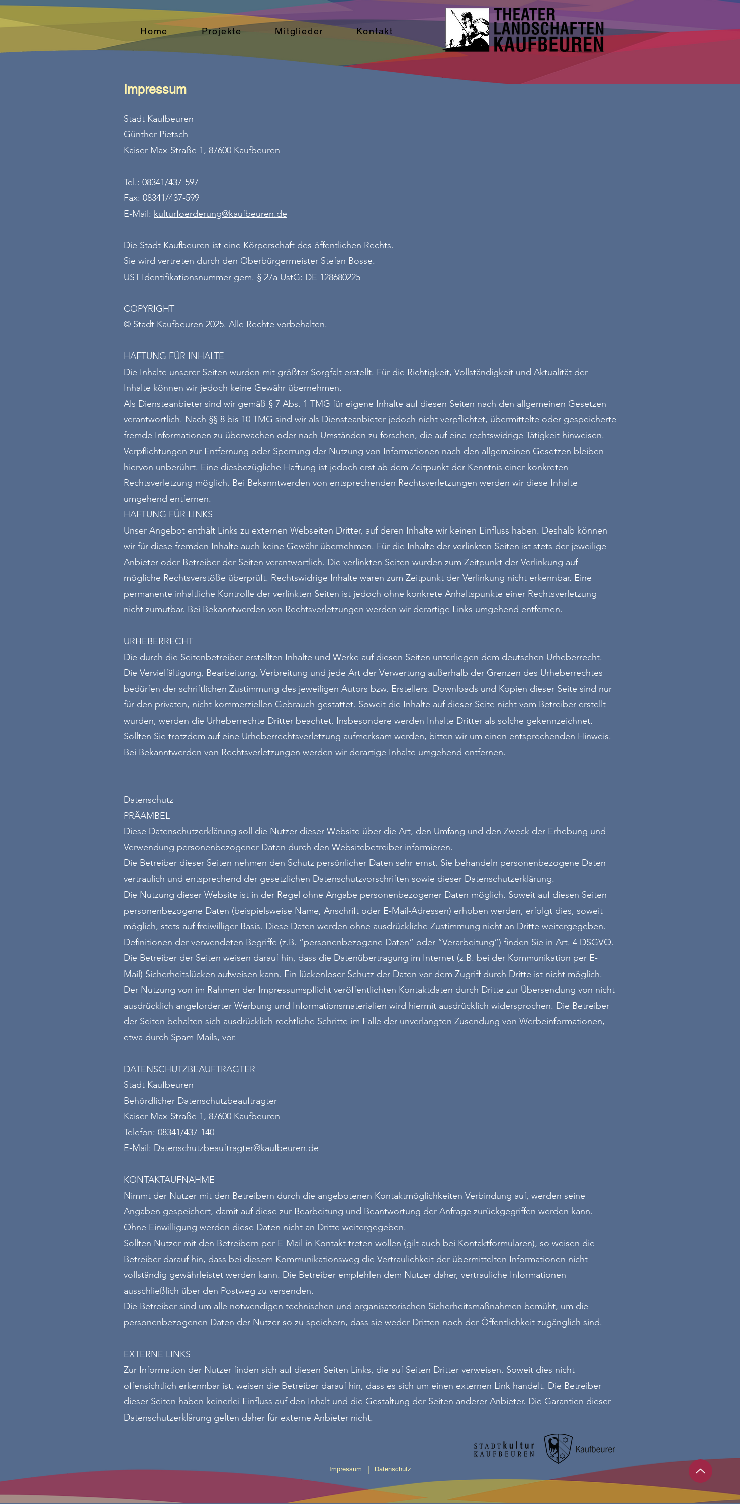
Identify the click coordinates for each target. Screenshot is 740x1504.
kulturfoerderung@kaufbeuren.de (220, 213)
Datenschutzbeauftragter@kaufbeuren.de (236, 1148)
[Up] (700, 1471)
